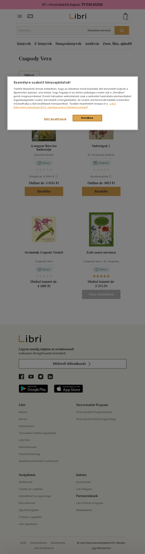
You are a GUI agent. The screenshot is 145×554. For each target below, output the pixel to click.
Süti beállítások (55, 119)
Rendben (87, 117)
